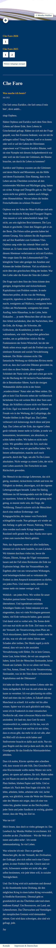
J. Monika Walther (44, 15)
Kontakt (6, 946)
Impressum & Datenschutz (26, 946)
